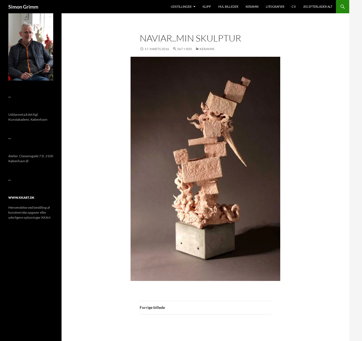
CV (294, 6)
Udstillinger (181, 6)
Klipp (207, 6)
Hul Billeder (228, 6)
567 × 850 (184, 49)
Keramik (252, 6)
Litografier (275, 6)
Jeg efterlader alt (317, 6)
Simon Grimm (23, 7)
